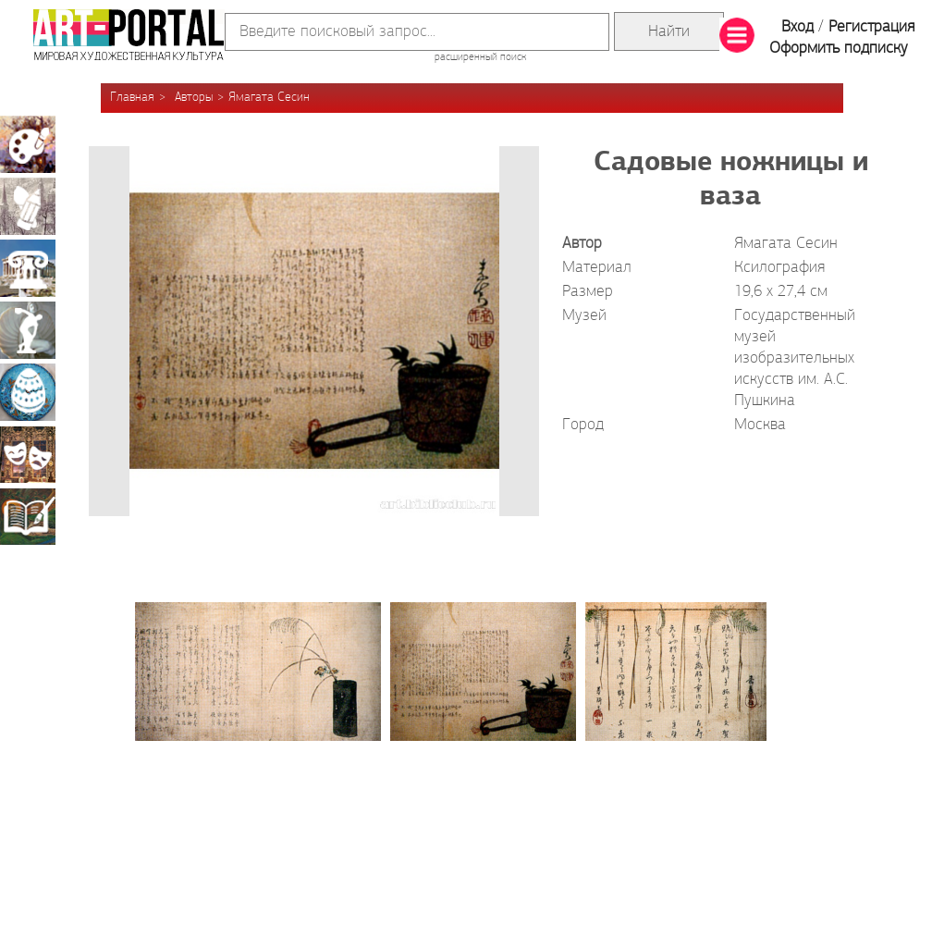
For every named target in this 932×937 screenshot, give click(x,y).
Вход (797, 27)
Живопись (27, 144)
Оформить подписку (838, 48)
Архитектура (27, 268)
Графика (27, 206)
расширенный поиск (480, 57)
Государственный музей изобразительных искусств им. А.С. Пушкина (794, 358)
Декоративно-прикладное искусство (27, 392)
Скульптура (27, 330)
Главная (132, 98)
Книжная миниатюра (27, 516)
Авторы (194, 98)
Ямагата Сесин (269, 98)
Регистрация (871, 27)
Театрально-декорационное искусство (27, 454)
